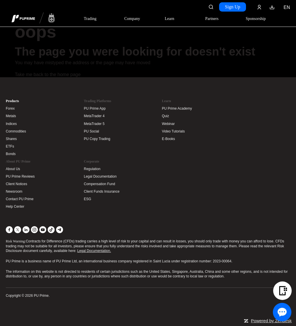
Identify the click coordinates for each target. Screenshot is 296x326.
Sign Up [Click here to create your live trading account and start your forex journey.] (232, 6)
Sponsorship (256, 18)
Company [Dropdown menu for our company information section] (132, 18)
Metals (11, 116)
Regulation (92, 169)
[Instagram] (34, 229)
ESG (87, 199)
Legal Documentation (100, 176)
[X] (17, 229)
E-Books (168, 139)
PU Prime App (95, 108)
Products (12, 101)
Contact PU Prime (20, 199)
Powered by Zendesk (271, 320)
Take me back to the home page (48, 74)
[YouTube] (42, 229)
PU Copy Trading (97, 139)
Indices (11, 124)
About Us (13, 169)
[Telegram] (59, 229)
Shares (11, 139)
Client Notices (16, 184)
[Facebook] (9, 229)
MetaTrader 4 (94, 116)
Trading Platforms (97, 101)
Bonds (11, 154)
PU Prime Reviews (20, 176)
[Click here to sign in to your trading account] (259, 7)
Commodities (16, 131)
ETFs (10, 146)
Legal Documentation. (94, 251)
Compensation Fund (99, 184)
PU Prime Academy (177, 108)
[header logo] (33, 18)
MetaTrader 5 (94, 124)
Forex (10, 108)
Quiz (165, 116)
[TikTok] (51, 229)
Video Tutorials (173, 131)
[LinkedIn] (26, 229)
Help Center (15, 207)
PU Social (91, 131)
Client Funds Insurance (101, 191)
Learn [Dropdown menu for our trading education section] (169, 18)
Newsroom (14, 191)
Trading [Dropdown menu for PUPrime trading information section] (90, 18)
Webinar (168, 124)
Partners (212, 18)
